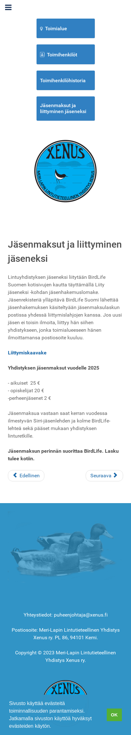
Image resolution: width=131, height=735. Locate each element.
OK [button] (114, 714)
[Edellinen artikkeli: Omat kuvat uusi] (26, 475)
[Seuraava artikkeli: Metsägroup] (104, 475)
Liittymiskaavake (27, 353)
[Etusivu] (65, 171)
